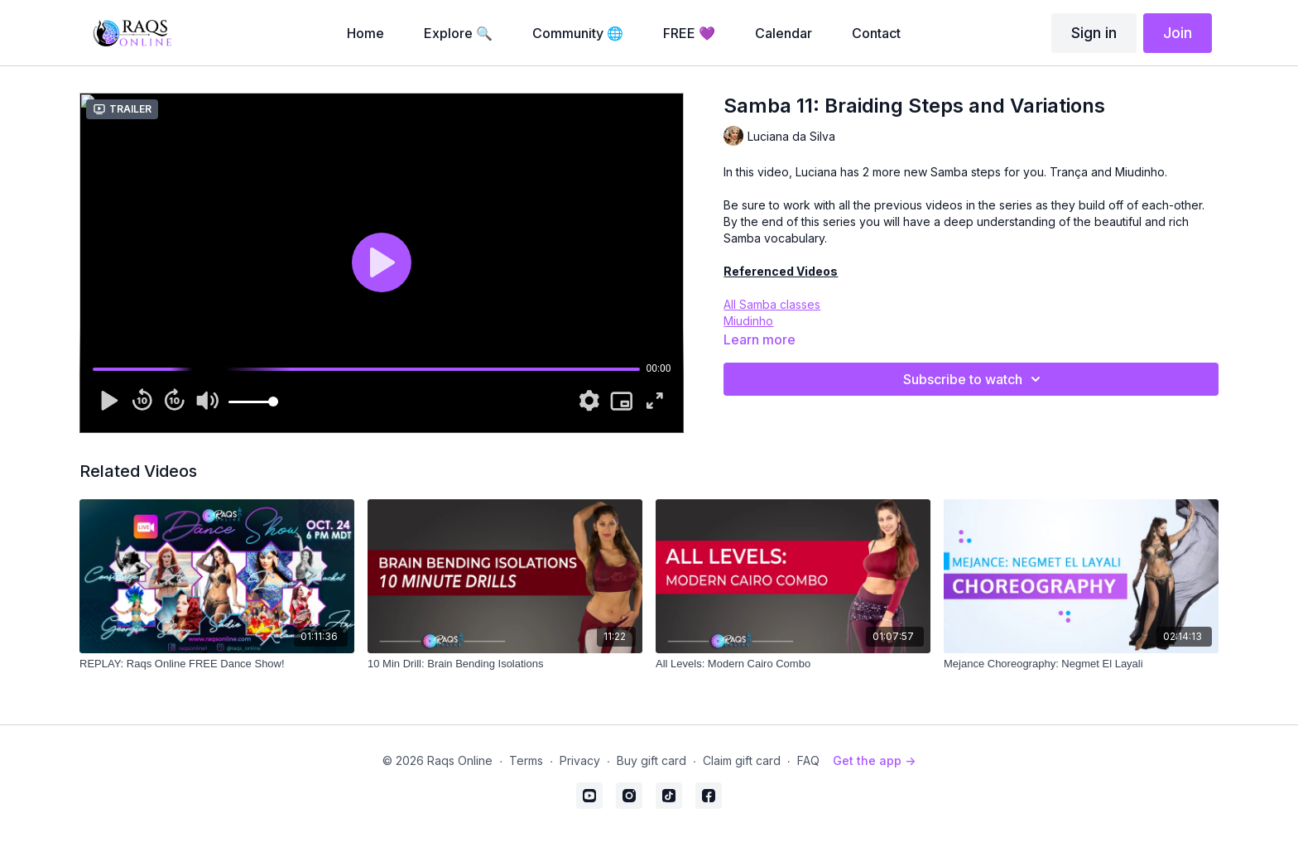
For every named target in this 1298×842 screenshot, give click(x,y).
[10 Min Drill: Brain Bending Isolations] (505, 664)
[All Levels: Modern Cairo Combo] (793, 664)
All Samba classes (772, 304)
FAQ (808, 760)
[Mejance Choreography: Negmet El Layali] (1081, 664)
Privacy (580, 760)
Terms (526, 760)
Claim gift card (742, 760)
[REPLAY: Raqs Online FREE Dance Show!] (216, 664)
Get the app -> (874, 760)
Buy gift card (651, 760)
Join (1177, 32)
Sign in (1094, 32)
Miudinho (748, 321)
